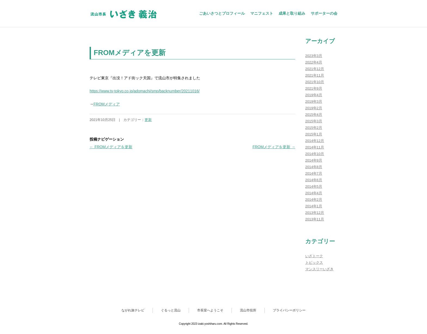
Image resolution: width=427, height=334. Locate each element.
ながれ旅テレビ (132, 310)
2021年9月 (313, 88)
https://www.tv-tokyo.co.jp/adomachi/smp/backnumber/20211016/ (145, 91)
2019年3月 (313, 101)
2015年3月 (313, 121)
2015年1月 (313, 134)
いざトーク (314, 256)
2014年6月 (313, 180)
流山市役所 (248, 310)
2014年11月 (314, 147)
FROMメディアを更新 (111, 147)
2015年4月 (313, 115)
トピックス (314, 262)
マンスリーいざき (319, 269)
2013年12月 (314, 213)
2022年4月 (313, 62)
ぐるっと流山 (171, 310)
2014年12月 (314, 141)
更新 (148, 120)
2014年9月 (313, 160)
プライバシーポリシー (289, 310)
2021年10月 (314, 82)
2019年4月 (313, 95)
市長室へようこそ (210, 310)
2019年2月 (313, 108)
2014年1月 (313, 206)
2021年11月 (314, 75)
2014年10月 (314, 154)
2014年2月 (313, 200)
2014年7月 (313, 173)
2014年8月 (313, 167)
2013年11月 (314, 219)
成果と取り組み (292, 13)
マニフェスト (261, 13)
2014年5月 (313, 186)
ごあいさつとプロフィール (222, 13)
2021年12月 (314, 69)
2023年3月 (313, 56)
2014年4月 (313, 193)
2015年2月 (313, 128)
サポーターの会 (324, 13)
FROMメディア (106, 104)
